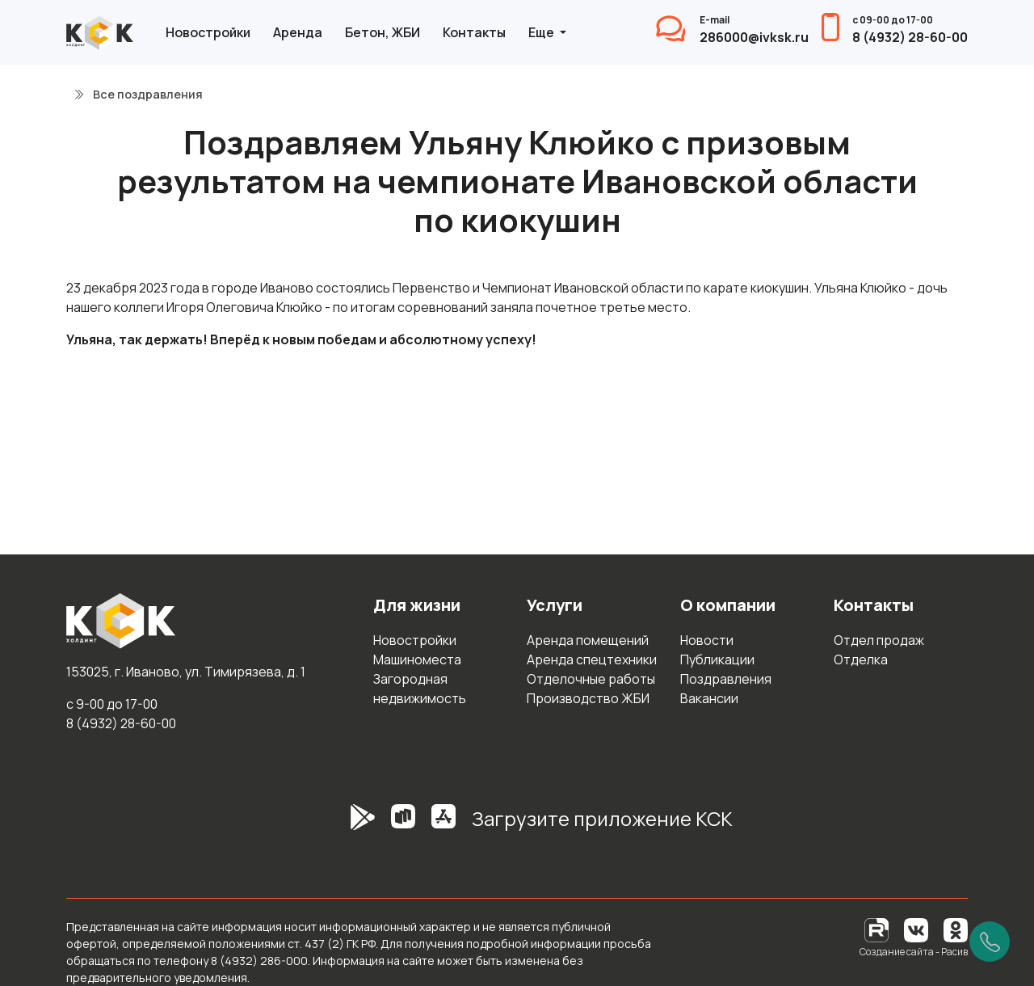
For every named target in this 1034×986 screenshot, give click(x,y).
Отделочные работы (591, 679)
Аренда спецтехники (592, 659)
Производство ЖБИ (588, 698)
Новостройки (208, 32)
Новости (706, 640)
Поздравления (725, 679)
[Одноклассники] (956, 929)
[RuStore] (403, 825)
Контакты (474, 32)
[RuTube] (877, 929)
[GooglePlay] (338, 825)
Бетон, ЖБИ (382, 32)
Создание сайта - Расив (914, 952)
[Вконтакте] (916, 929)
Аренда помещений (588, 640)
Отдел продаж (879, 640)
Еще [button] (542, 32)
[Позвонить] (989, 941)
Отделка (861, 659)
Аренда (297, 32)
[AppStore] (443, 825)
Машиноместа (417, 659)
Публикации (717, 659)
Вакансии (709, 698)
